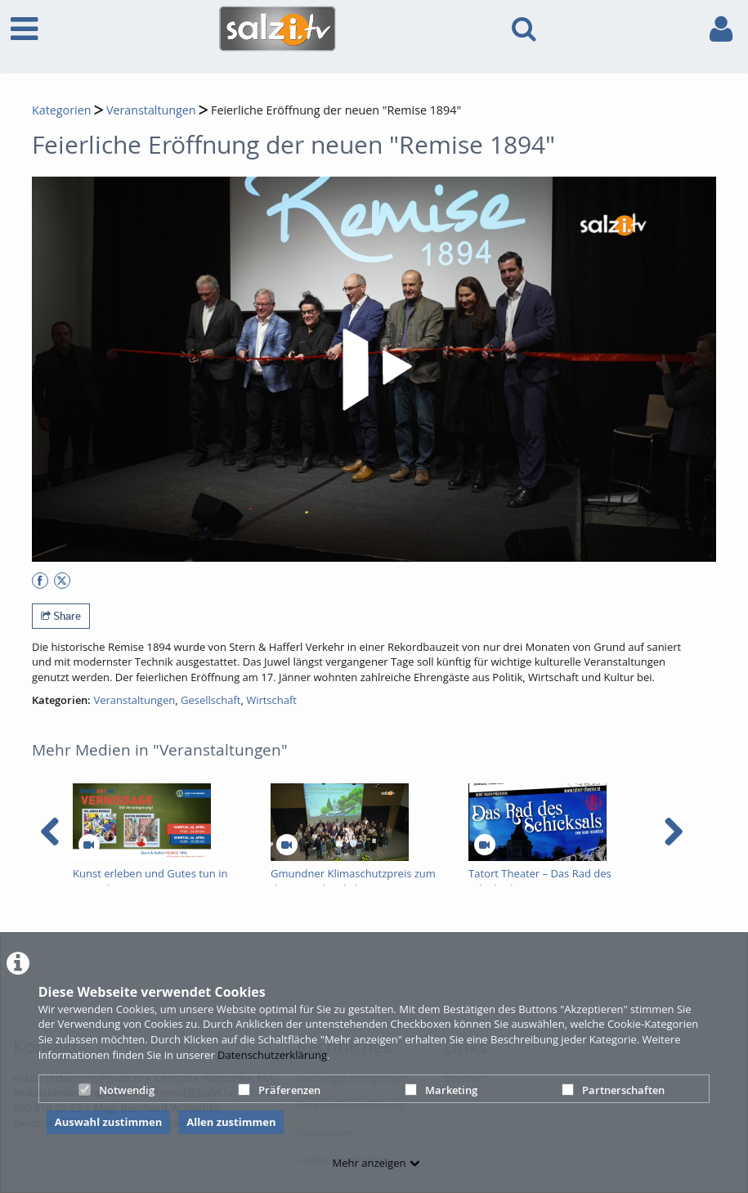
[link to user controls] (721, 29)
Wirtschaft (271, 700)
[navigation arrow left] (50, 831)
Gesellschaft (210, 700)
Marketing (441, 1090)
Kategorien (61, 110)
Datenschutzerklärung (272, 1054)
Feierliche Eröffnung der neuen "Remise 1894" (336, 110)
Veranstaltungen (151, 110)
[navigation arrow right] (673, 831)
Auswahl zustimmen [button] (109, 1122)
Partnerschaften (613, 1090)
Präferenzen (279, 1090)
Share (61, 615)
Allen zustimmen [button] (230, 1122)
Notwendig (116, 1090)
